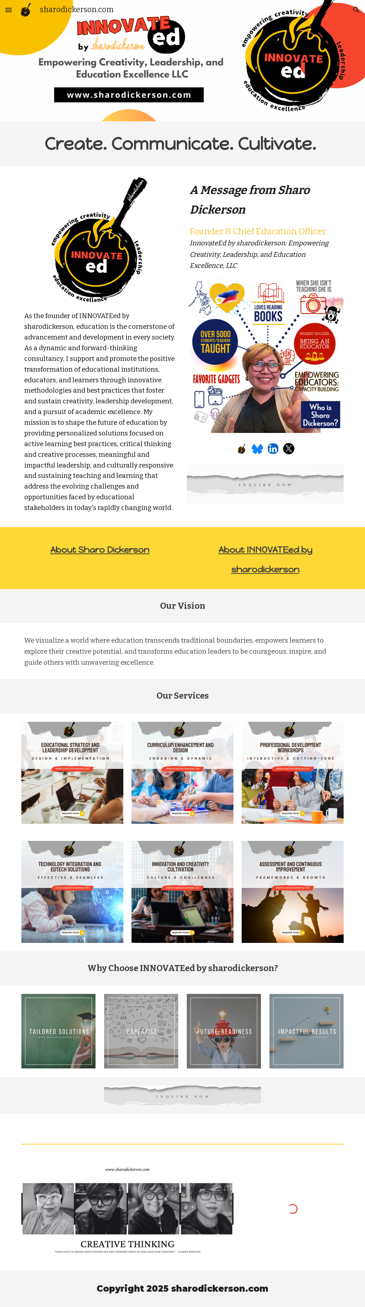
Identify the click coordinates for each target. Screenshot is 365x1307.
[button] (8, 10)
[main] (182, 144)
